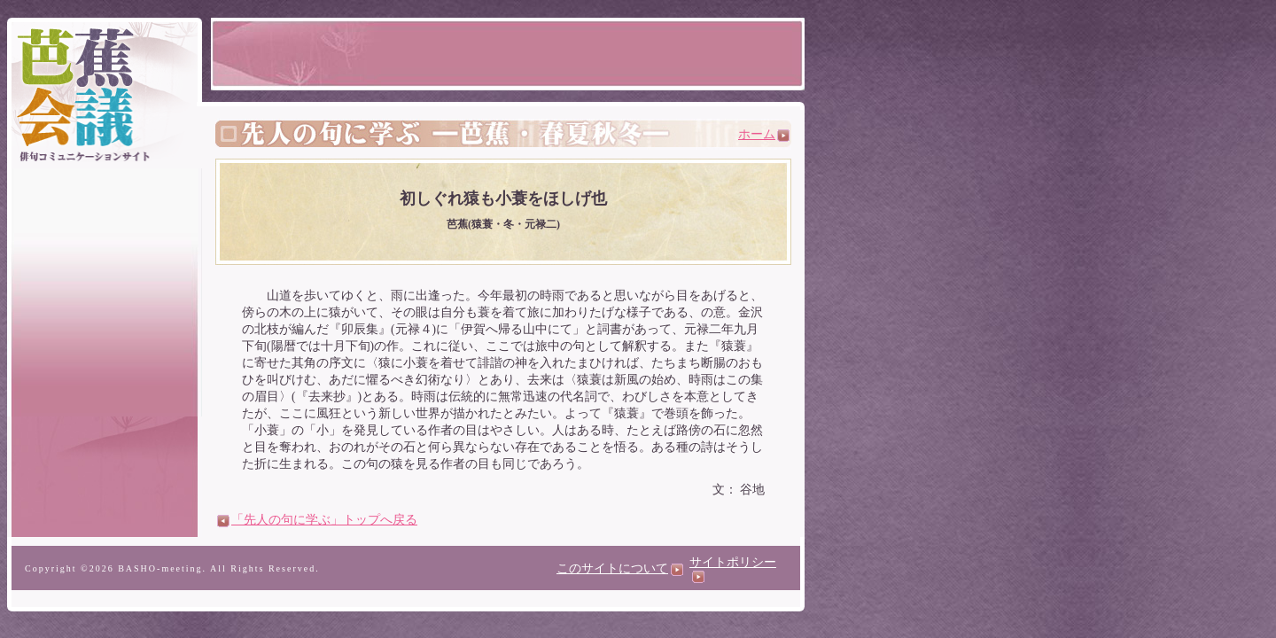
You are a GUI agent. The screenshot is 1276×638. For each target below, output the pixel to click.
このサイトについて (619, 568)
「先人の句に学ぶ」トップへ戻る (317, 519)
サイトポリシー (732, 569)
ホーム (764, 134)
